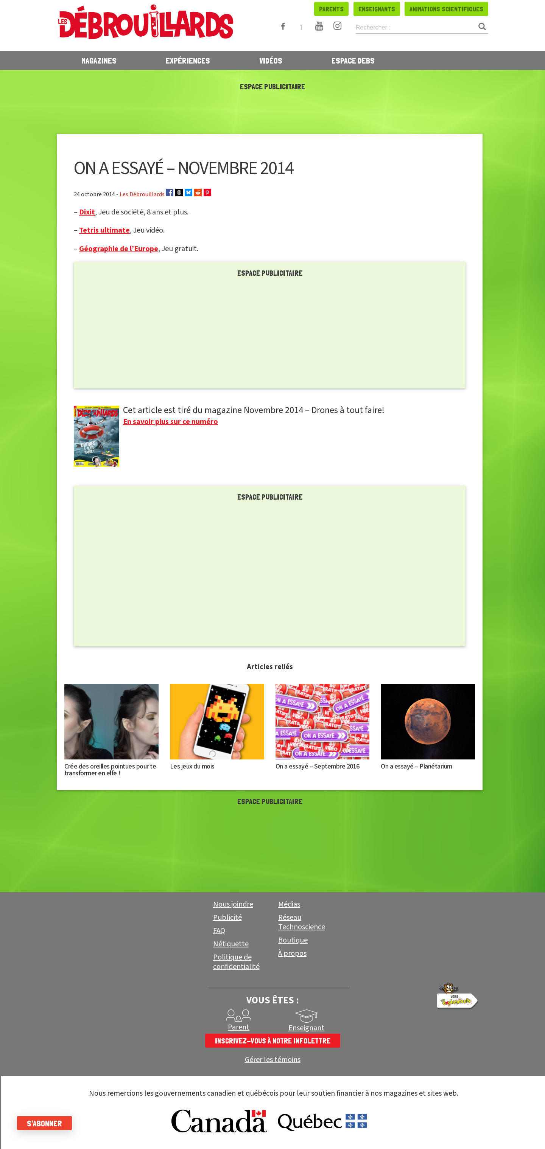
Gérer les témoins (273, 1060)
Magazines (99, 60)
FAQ (219, 930)
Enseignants (376, 9)
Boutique (293, 940)
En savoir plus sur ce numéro (170, 421)
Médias (289, 904)
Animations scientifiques (446, 9)
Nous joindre (233, 904)
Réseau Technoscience (301, 922)
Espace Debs (353, 60)
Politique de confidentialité (236, 962)
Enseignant (306, 1028)
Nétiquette (231, 944)
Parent (238, 1027)
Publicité (227, 917)
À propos (292, 953)
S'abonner (46, 1123)
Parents (331, 9)
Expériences (188, 60)
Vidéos (270, 60)
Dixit (87, 212)
